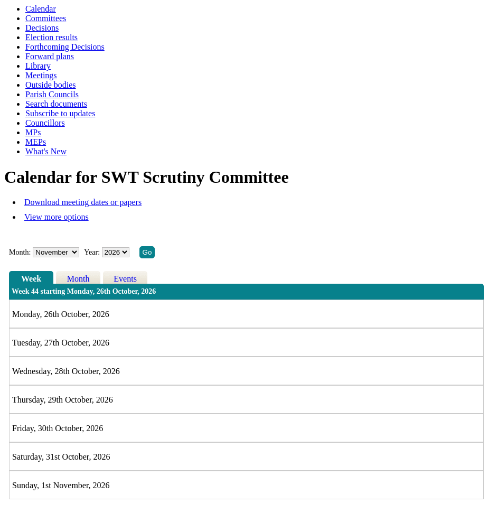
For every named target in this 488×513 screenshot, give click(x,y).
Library (38, 65)
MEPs (35, 141)
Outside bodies (50, 84)
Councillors (45, 122)
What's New (46, 151)
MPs (33, 132)
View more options (56, 216)
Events (125, 278)
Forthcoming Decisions (65, 46)
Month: (20, 252)
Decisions (42, 27)
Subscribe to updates (60, 113)
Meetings (41, 75)
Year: (92, 252)
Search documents (56, 103)
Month (78, 278)
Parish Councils (52, 94)
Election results (51, 37)
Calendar (40, 8)
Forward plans (49, 56)
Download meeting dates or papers (83, 202)
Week (31, 278)
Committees (45, 18)
